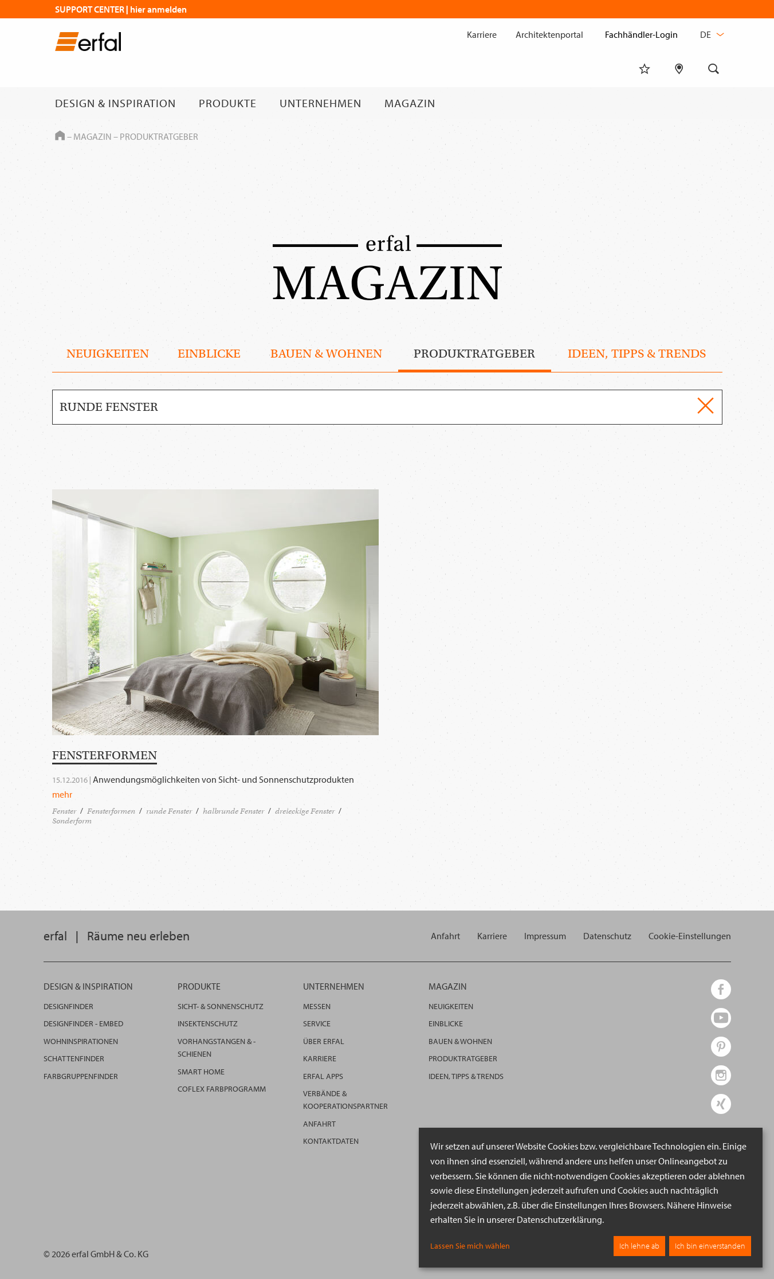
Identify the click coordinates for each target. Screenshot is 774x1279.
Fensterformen (111, 811)
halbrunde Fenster (233, 811)
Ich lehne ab (639, 1246)
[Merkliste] (644, 103)
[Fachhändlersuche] (679, 103)
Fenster (64, 811)
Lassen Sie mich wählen (470, 1246)
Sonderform (72, 821)
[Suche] (714, 103)
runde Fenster (169, 811)
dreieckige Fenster (305, 811)
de (711, 34)
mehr (62, 794)
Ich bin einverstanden (710, 1246)
